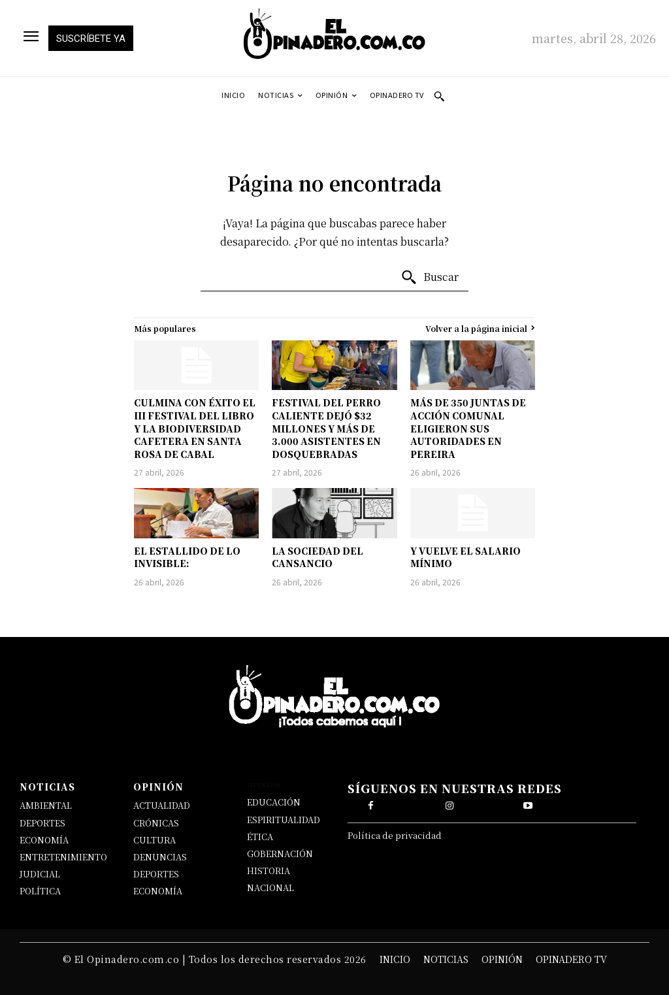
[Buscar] (429, 277)
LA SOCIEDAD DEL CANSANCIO (317, 557)
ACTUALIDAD (161, 805)
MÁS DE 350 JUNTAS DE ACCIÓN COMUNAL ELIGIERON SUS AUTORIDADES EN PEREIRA (468, 428)
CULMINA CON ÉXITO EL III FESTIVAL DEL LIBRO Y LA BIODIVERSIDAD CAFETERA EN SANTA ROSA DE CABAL (194, 428)
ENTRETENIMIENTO (63, 857)
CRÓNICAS (156, 823)
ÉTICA (260, 836)
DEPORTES (42, 823)
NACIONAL (270, 887)
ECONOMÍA (44, 840)
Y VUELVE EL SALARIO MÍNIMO (465, 557)
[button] (439, 96)
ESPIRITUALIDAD (283, 819)
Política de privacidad (395, 838)
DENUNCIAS (160, 857)
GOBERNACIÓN (280, 853)
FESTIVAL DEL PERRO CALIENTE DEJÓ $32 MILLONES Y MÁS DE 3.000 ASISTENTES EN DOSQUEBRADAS (326, 428)
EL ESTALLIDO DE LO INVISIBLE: (187, 557)
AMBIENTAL (46, 805)
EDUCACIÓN (274, 802)
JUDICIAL (40, 874)
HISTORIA (268, 870)
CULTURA (154, 840)
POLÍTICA (40, 891)
